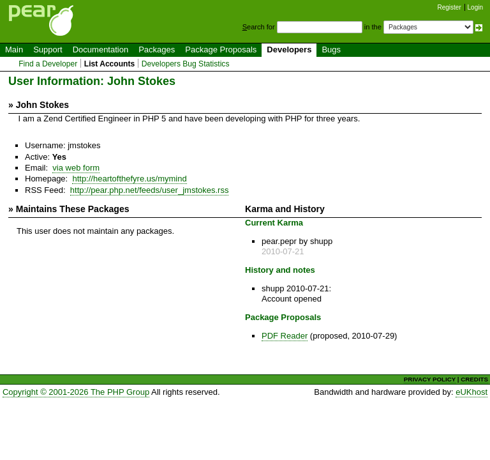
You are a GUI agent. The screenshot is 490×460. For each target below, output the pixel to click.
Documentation (100, 49)
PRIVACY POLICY (430, 379)
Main (14, 49)
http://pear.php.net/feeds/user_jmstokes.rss (149, 190)
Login (475, 7)
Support (48, 49)
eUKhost (471, 392)
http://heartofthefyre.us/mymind (129, 178)
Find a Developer (48, 63)
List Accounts (109, 63)
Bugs (331, 49)
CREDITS (474, 379)
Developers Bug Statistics (186, 63)
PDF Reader (285, 336)
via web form (76, 167)
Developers (289, 49)
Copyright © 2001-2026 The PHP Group (76, 392)
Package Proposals (220, 49)
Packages (156, 49)
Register (449, 7)
